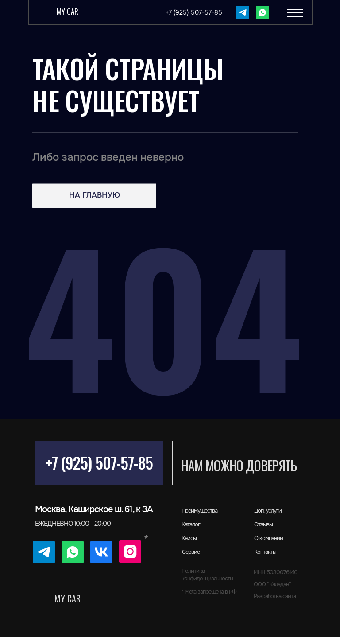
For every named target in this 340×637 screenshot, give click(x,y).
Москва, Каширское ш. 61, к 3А (94, 509)
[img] (242, 12)
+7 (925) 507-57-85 (99, 462)
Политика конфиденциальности (207, 574)
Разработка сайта (275, 596)
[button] (295, 12)
